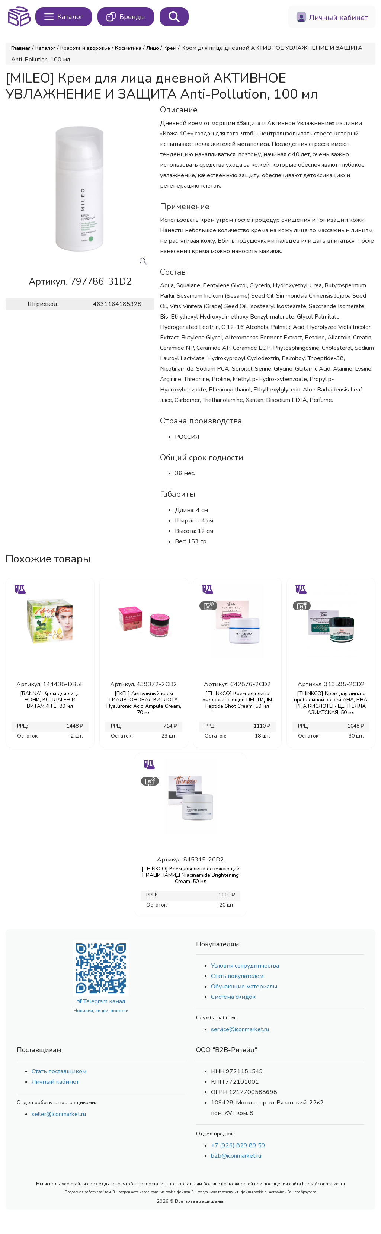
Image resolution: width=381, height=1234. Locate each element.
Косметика (128, 48)
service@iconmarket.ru (240, 1029)
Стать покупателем (237, 976)
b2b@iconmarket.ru (236, 1156)
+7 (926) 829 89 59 (238, 1145)
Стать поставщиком (59, 1071)
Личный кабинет (55, 1082)
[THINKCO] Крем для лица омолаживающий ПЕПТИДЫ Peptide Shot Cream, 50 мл (237, 699)
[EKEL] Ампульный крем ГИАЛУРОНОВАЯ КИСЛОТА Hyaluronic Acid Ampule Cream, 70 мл (143, 703)
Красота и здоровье (85, 48)
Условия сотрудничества (245, 966)
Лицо (152, 48)
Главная (21, 48)
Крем (170, 48)
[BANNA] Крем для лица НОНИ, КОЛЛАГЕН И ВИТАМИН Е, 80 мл (50, 699)
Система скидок (233, 997)
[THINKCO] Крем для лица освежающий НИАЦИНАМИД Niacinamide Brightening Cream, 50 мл (190, 875)
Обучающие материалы (244, 986)
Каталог (45, 48)
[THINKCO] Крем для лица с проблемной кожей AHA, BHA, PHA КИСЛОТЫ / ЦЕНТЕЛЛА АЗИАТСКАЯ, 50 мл (331, 703)
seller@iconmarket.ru (59, 1114)
